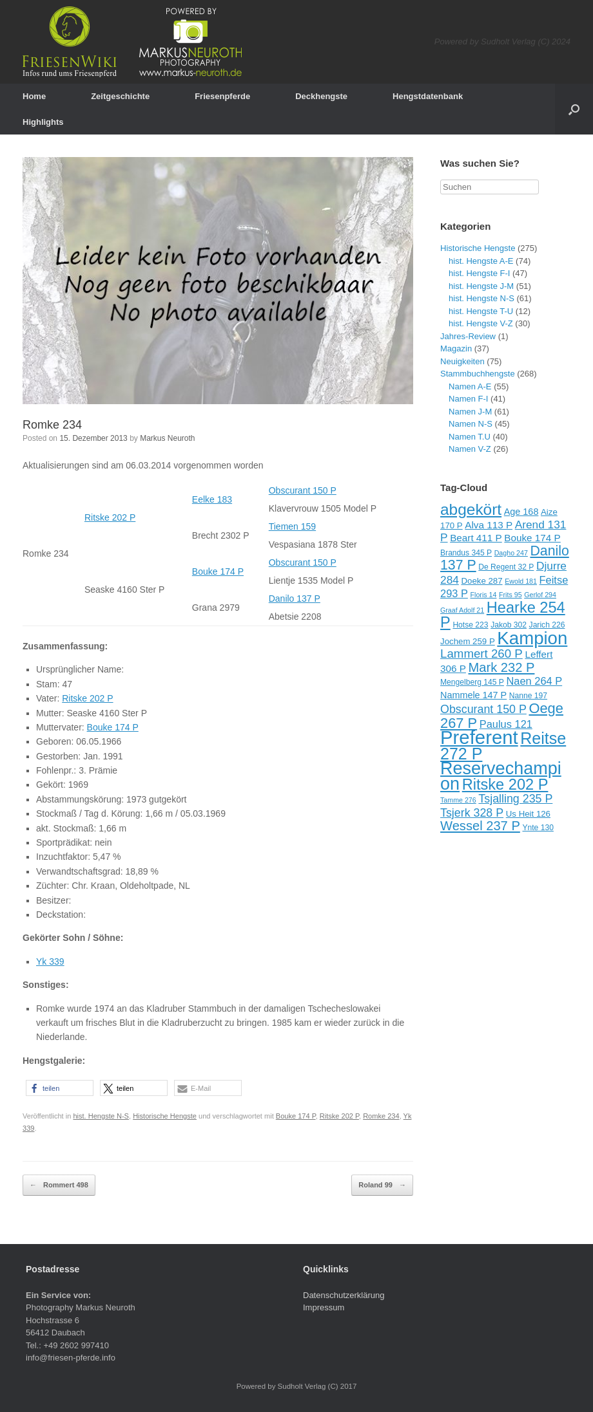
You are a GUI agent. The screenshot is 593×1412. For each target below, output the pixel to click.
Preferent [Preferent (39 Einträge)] (479, 737)
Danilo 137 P (294, 598)
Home (34, 96)
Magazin (456, 348)
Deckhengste (321, 96)
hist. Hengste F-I (479, 273)
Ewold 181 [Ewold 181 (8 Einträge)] (521, 581)
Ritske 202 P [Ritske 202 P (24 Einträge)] (505, 784)
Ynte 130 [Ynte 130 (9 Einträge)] (537, 827)
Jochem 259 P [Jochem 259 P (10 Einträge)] (467, 641)
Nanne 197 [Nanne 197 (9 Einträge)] (528, 695)
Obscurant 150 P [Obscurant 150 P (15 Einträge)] (483, 709)
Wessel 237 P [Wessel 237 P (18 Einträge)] (480, 826)
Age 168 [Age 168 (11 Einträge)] (521, 511)
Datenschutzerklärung (343, 1295)
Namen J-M (470, 411)
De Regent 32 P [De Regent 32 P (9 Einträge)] (506, 566)
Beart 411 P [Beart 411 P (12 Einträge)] (476, 537)
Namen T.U (470, 436)
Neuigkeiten (462, 361)
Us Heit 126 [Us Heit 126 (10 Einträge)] (528, 814)
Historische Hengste (165, 1116)
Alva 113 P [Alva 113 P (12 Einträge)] (488, 524)
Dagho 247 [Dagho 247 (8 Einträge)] (511, 553)
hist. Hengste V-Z (481, 323)
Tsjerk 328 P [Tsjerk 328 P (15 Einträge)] (471, 812)
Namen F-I (468, 399)
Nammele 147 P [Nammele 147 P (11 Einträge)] (473, 695)
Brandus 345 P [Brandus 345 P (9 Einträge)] (466, 552)
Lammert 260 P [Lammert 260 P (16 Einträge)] (481, 653)
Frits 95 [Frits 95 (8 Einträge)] (510, 595)
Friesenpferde (222, 96)
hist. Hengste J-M (481, 286)
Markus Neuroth (167, 438)
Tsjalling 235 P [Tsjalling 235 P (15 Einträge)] (515, 798)
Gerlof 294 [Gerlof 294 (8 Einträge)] (540, 595)
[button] (59, 1088)
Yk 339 (50, 961)
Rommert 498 (59, 1185)
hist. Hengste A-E (481, 261)
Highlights (43, 122)
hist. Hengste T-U (481, 311)
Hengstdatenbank (428, 96)
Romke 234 (52, 424)
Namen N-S (470, 424)
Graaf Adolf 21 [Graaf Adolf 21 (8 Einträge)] (462, 610)
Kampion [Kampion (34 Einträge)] (532, 638)
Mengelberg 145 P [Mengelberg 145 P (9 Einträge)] (472, 682)
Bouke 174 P (218, 571)
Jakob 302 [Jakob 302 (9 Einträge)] (509, 624)
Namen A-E (470, 386)
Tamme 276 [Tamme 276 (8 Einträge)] (458, 800)
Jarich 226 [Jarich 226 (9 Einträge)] (547, 624)
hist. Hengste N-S (101, 1116)
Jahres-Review (468, 336)
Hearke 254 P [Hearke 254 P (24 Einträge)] (502, 615)
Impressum (323, 1307)
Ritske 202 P (109, 517)
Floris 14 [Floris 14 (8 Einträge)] (484, 595)
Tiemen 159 (292, 526)
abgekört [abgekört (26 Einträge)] (470, 509)
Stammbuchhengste (477, 373)
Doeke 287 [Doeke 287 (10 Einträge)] (481, 581)
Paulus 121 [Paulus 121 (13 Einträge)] (506, 724)
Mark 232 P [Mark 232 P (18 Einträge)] (502, 667)
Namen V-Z (470, 449)
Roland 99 (382, 1185)
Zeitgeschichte (120, 96)
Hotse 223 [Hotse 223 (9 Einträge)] (470, 624)
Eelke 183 (212, 499)
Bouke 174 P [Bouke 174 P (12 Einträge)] (532, 537)
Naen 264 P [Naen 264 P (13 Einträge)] (535, 681)
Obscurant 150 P (302, 490)
